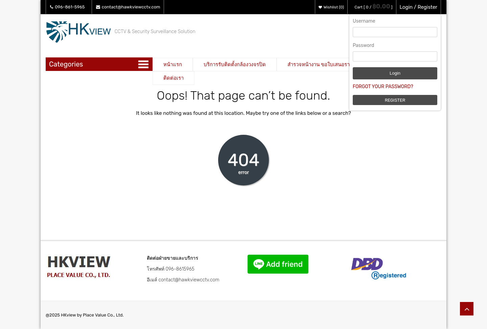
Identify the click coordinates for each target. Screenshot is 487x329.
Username (364, 21)
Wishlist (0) (331, 7)
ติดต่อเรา (173, 78)
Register (395, 100)
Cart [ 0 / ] (373, 7)
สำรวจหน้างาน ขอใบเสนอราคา (321, 64)
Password (363, 45)
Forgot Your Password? (383, 87)
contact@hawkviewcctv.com (128, 6)
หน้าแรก (172, 64)
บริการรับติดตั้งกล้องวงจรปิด (235, 64)
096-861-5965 (67, 6)
